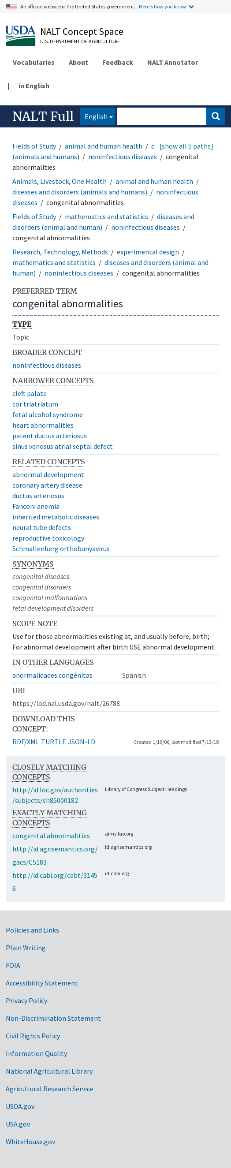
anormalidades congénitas (52, 675)
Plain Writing (26, 947)
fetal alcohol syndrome (47, 414)
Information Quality (36, 1053)
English (94, 116)
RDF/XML (25, 741)
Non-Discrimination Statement (53, 1018)
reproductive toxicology (48, 538)
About (78, 62)
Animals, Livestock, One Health (59, 181)
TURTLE (53, 741)
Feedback (117, 62)
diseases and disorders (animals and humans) (79, 191)
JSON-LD (81, 741)
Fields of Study (34, 146)
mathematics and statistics (106, 216)
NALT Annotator (172, 62)
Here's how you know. (163, 6)
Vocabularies (34, 62)
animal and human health (103, 146)
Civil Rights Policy (33, 1035)
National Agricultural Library (49, 1071)
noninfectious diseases (122, 156)
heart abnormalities (43, 425)
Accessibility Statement (42, 982)
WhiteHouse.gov (30, 1141)
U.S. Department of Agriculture (80, 41)
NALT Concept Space (81, 31)
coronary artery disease (47, 485)
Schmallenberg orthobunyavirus (61, 548)
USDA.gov (20, 1106)
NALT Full (43, 116)
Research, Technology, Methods (60, 251)
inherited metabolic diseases (55, 516)
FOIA (13, 965)
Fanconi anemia (36, 506)
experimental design (148, 251)
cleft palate (29, 393)
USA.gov (18, 1123)
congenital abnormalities (51, 835)
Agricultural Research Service (49, 1088)
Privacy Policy (26, 1000)
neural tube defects (41, 527)
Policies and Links (32, 929)
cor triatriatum (35, 403)
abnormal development (48, 474)
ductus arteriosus (38, 495)
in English (34, 85)
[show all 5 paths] (186, 146)
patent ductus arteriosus (49, 435)
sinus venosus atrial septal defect (62, 446)
